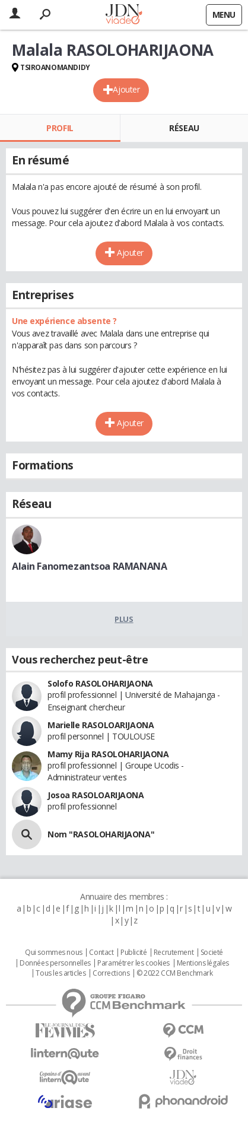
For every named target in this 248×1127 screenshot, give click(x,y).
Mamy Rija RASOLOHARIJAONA (108, 754)
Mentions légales (203, 963)
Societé (212, 952)
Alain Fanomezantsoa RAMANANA (89, 566)
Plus (124, 619)
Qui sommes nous (53, 952)
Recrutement (173, 952)
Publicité (133, 952)
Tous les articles (60, 973)
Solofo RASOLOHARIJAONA (100, 683)
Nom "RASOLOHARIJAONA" (100, 834)
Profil (59, 128)
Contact (101, 952)
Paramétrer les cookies (133, 963)
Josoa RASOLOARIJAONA (95, 795)
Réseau (184, 128)
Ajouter (126, 89)
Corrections (111, 973)
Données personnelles (55, 963)
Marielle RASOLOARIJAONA (100, 725)
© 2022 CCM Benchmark (174, 973)
